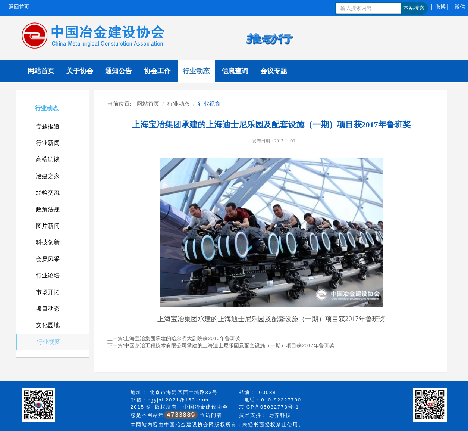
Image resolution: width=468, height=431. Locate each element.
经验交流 (48, 192)
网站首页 (41, 71)
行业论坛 (48, 275)
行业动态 (196, 71)
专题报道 (48, 126)
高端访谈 (48, 159)
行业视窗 (48, 342)
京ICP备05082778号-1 (269, 407)
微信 (460, 7)
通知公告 (118, 71)
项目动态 (48, 309)
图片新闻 (48, 226)
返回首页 (19, 7)
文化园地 (48, 325)
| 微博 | (440, 7)
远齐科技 (280, 415)
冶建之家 (48, 176)
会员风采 (48, 259)
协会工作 (157, 71)
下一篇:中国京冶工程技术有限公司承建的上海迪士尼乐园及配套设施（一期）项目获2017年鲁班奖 (220, 345)
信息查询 (235, 71)
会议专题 (273, 71)
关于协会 (79, 71)
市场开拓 (48, 292)
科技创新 (48, 242)
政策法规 (48, 209)
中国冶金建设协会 (205, 407)
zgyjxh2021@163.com (178, 400)
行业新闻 (48, 143)
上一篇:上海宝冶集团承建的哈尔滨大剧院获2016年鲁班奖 (174, 338)
